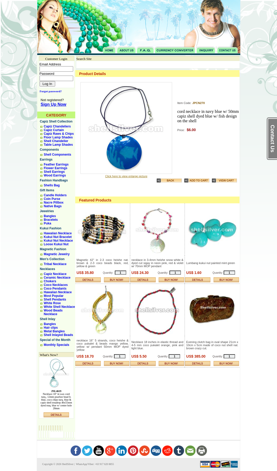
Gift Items (47, 190)
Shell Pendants (55, 299)
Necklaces (47, 269)
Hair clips (51, 327)
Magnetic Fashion (53, 249)
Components (49, 149)
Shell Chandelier (56, 141)
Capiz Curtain (54, 130)
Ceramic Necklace (57, 277)
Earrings (46, 159)
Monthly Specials (56, 345)
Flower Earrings (55, 168)
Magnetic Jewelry (57, 254)
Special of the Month (55, 340)
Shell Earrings (54, 172)
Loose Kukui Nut (56, 244)
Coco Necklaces (56, 285)
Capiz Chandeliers (57, 126)
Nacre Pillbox (54, 202)
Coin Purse (52, 199)
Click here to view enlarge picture (126, 176)
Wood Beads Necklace (53, 312)
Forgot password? (49, 91)
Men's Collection (52, 259)
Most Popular (54, 296)
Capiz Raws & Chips (59, 134)
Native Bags (53, 206)
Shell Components (57, 154)
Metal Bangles (54, 331)
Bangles (50, 216)
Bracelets (51, 220)
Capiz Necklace (55, 274)
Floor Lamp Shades (58, 137)
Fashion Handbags (54, 180)
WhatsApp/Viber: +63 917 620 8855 (94, 464)
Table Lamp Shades (58, 144)
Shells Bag (52, 185)
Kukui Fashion (50, 228)
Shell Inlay (47, 319)
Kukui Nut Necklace (58, 240)
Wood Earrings (55, 175)
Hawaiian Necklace (58, 233)
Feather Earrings (56, 164)
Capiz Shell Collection (56, 121)
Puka (47, 223)
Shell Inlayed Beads (58, 335)
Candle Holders (55, 195)
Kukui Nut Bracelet (58, 237)
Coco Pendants (55, 288)
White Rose (52, 303)
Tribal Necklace (55, 264)
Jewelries (47, 211)
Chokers (50, 281)
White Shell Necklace (59, 307)
